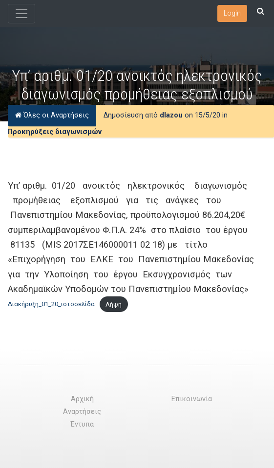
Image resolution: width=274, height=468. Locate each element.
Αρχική (82, 399)
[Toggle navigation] (21, 13)
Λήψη (113, 304)
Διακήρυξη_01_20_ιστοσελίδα (51, 304)
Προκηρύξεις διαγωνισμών (55, 132)
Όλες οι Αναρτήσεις (52, 115)
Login (232, 13)
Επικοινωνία (191, 399)
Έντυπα (82, 424)
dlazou (171, 115)
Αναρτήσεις (82, 412)
